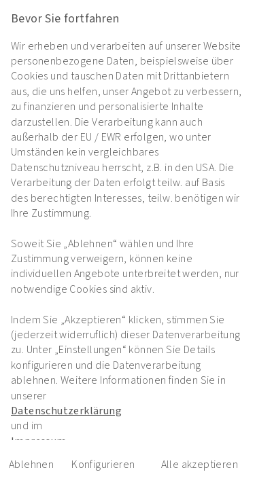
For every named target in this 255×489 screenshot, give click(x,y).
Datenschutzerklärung (66, 410)
